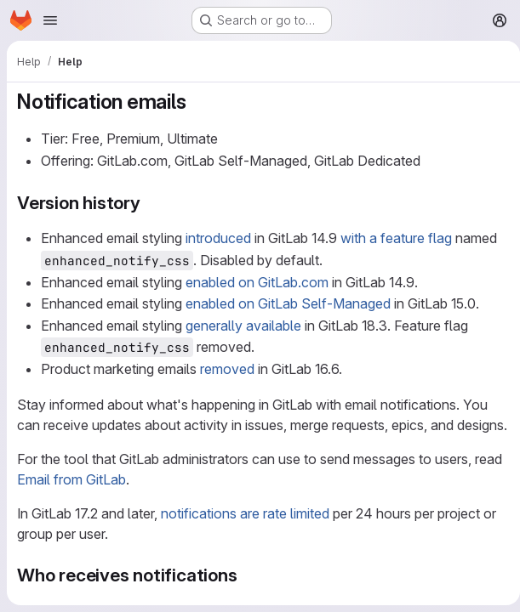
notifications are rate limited (245, 533)
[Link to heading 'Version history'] (150, 202)
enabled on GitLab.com (257, 282)
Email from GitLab (71, 499)
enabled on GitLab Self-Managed (288, 303)
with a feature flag (396, 238)
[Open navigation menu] (50, 20)
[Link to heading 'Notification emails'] (197, 101)
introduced (218, 238)
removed (227, 368)
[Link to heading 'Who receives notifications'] (247, 595)
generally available (243, 325)
